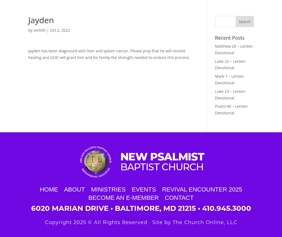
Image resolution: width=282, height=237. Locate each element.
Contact (179, 197)
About (74, 189)
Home (49, 189)
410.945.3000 (226, 208)
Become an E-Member (123, 197)
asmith (40, 30)
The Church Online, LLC (205, 222)
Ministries (108, 189)
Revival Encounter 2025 (202, 189)
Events (144, 189)
